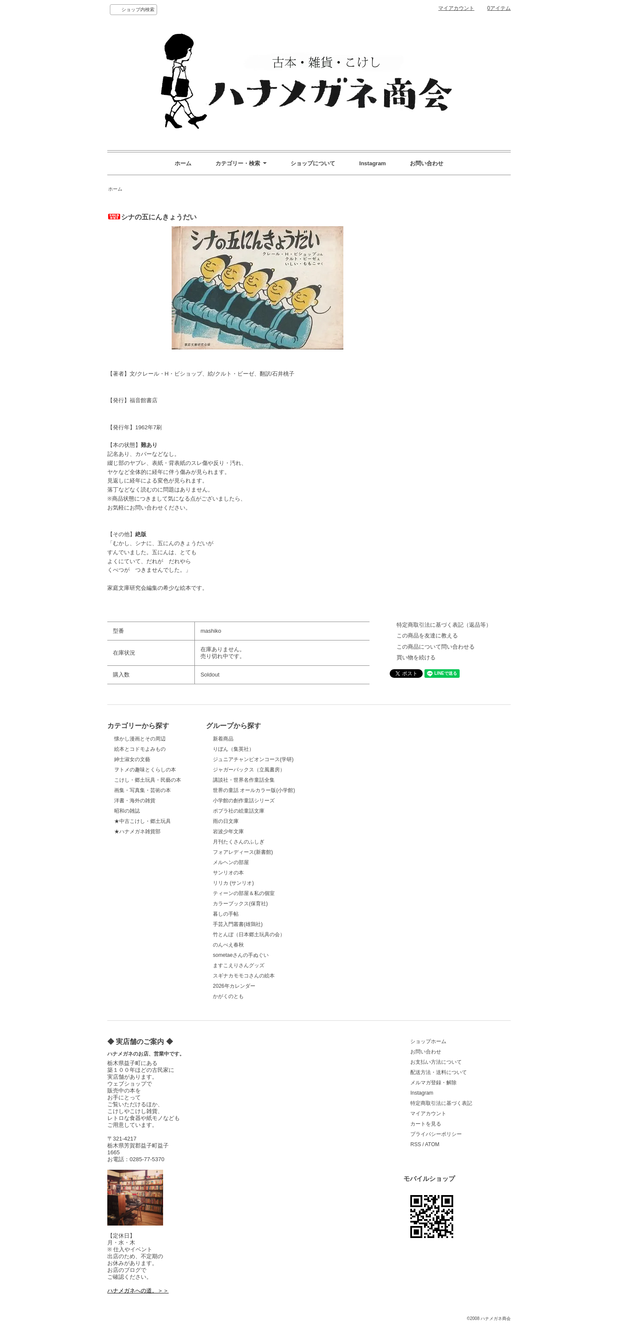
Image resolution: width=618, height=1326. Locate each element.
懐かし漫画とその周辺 (140, 739)
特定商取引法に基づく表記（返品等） (444, 625)
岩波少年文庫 (228, 831)
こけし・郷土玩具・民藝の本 (147, 780)
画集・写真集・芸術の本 (142, 790)
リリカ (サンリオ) (233, 883)
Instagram (372, 163)
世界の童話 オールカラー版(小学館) (254, 790)
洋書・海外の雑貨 (134, 801)
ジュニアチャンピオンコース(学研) (253, 759)
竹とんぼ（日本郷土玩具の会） (249, 935)
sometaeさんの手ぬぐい (241, 955)
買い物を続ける (416, 657)
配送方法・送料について (438, 1072)
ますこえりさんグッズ (238, 965)
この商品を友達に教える (427, 635)
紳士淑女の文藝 (132, 759)
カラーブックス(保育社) (240, 904)
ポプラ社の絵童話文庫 (238, 811)
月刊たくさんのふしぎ (238, 842)
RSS (415, 1144)
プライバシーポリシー (436, 1134)
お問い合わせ (426, 163)
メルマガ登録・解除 (433, 1083)
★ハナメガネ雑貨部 (137, 831)
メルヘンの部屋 (231, 862)
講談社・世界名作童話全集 (244, 780)
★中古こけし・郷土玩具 (142, 821)
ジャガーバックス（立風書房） (249, 770)
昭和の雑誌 (127, 811)
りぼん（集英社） (233, 749)
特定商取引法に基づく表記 (441, 1103)
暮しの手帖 (226, 914)
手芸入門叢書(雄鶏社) (238, 924)
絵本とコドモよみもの (140, 749)
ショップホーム (428, 1041)
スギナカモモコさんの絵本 (244, 976)
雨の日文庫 (226, 821)
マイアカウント (456, 8)
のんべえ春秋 (228, 945)
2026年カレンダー (234, 986)
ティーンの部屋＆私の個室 (244, 893)
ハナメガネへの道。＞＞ (138, 1290)
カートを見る (425, 1124)
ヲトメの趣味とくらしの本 (145, 770)
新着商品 (223, 739)
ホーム (183, 163)
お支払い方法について (436, 1062)
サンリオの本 (228, 873)
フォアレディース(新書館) (243, 852)
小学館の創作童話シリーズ (244, 801)
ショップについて (313, 163)
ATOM (432, 1144)
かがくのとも (228, 996)
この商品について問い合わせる (436, 646)
